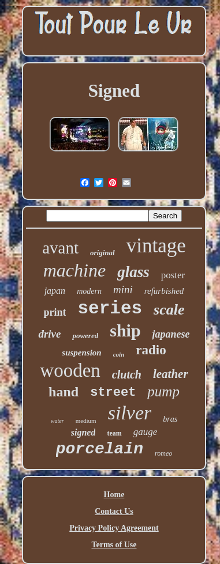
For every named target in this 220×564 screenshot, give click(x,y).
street (113, 392)
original (102, 252)
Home (114, 494)
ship (125, 330)
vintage (156, 245)
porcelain (99, 449)
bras (170, 419)
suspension (81, 352)
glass (133, 272)
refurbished (164, 291)
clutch (126, 374)
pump (163, 391)
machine (74, 270)
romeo (163, 453)
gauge (145, 431)
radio (151, 350)
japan (54, 291)
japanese (171, 334)
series (109, 308)
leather (170, 374)
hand (64, 391)
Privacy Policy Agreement (113, 528)
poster (173, 275)
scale (169, 309)
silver (130, 412)
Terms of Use (113, 544)
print (54, 312)
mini (123, 289)
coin (119, 354)
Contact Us (114, 511)
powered (85, 335)
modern (89, 291)
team (114, 433)
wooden (70, 370)
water (57, 421)
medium (86, 420)
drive (49, 334)
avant (60, 248)
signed (83, 432)
